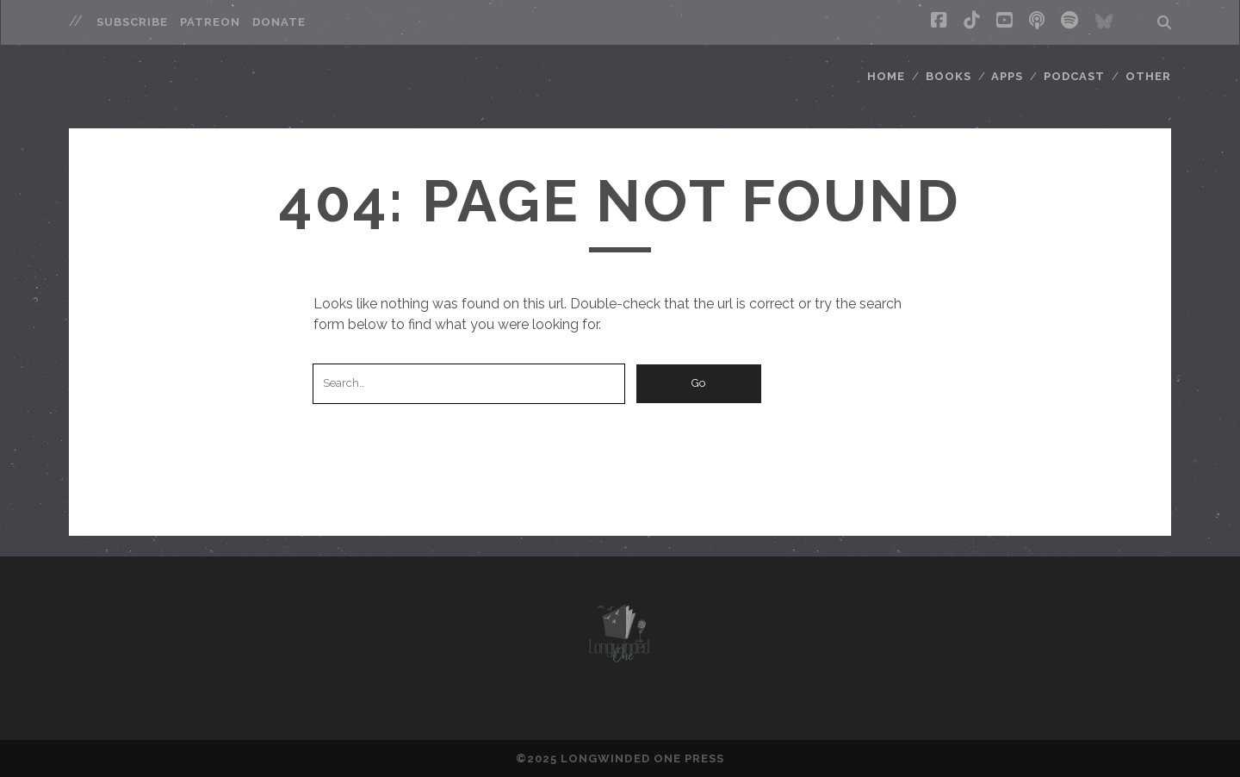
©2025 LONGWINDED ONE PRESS (620, 758)
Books (948, 76)
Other (1148, 76)
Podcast (1074, 76)
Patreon (210, 22)
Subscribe (132, 22)
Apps (1007, 76)
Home (886, 76)
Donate (279, 22)
